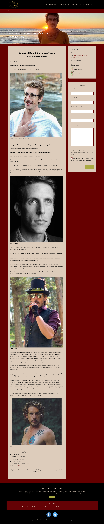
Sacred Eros (18, 465)
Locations (24, 11)
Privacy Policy (63, 519)
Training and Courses (67, 4)
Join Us (52, 497)
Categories (34, 11)
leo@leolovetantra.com (80, 55)
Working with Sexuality (79, 506)
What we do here (51, 4)
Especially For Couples (32, 506)
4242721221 (76, 58)
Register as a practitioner (84, 4)
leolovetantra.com (79, 53)
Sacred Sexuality (68, 506)
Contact (57, 519)
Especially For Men (44, 506)
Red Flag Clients (71, 519)
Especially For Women (56, 506)
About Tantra (22, 506)
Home (10, 11)
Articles (16, 11)
